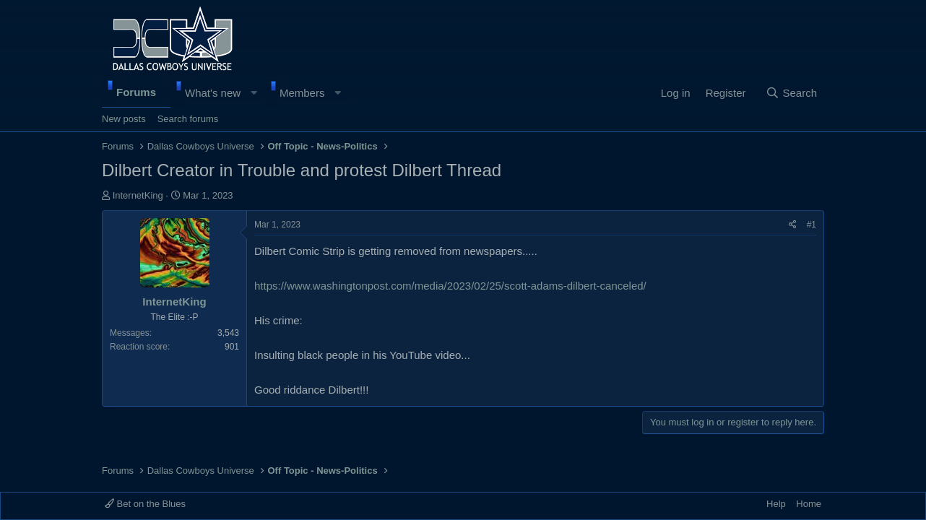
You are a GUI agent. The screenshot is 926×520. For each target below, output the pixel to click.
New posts (124, 118)
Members (302, 93)
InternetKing (138, 195)
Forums (136, 92)
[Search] (791, 93)
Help (776, 503)
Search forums (188, 118)
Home (808, 503)
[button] (254, 93)
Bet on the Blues (145, 503)
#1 (811, 225)
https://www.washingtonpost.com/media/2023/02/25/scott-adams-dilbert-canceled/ (450, 286)
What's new (213, 93)
